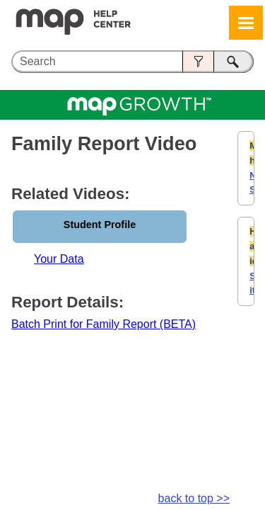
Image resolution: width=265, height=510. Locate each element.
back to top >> (194, 498)
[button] (198, 61)
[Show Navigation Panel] (246, 23)
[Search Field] (132, 61)
